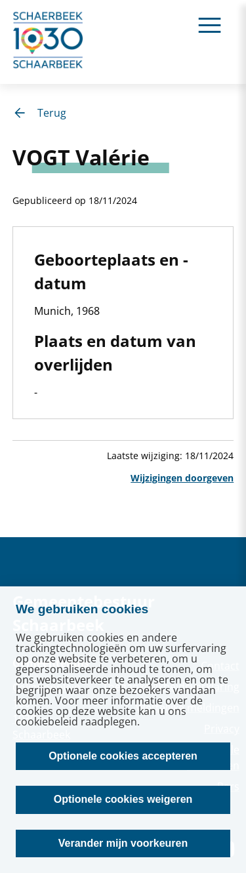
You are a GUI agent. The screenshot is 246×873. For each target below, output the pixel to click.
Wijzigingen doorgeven (182, 478)
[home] (49, 41)
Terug (39, 113)
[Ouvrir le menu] (209, 24)
